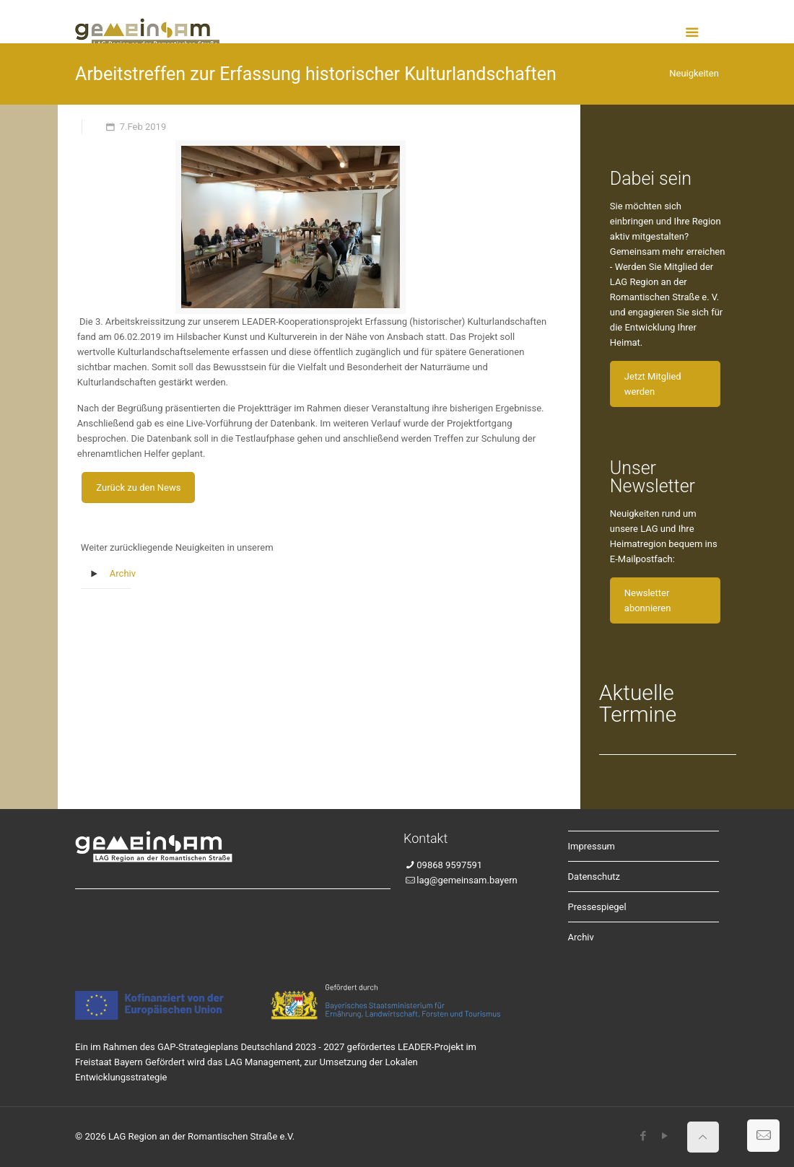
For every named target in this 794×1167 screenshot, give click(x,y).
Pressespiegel (597, 906)
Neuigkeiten (694, 73)
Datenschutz (594, 876)
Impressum (591, 846)
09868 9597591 (449, 865)
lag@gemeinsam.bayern (466, 880)
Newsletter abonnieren (647, 600)
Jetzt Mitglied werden (652, 384)
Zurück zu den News (138, 487)
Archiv (123, 573)
